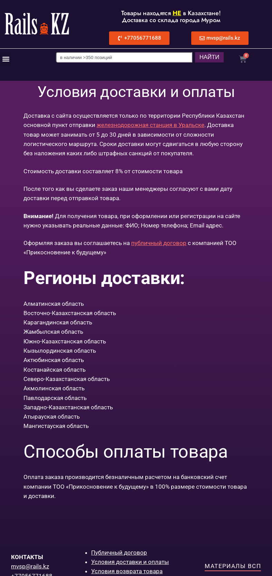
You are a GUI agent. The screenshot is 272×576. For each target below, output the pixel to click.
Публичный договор (119, 552)
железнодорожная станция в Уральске (150, 124)
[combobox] (121, 57)
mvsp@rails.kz (30, 566)
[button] (5, 59)
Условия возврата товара (127, 571)
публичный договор (158, 243)
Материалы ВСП (233, 566)
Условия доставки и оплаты (130, 561)
